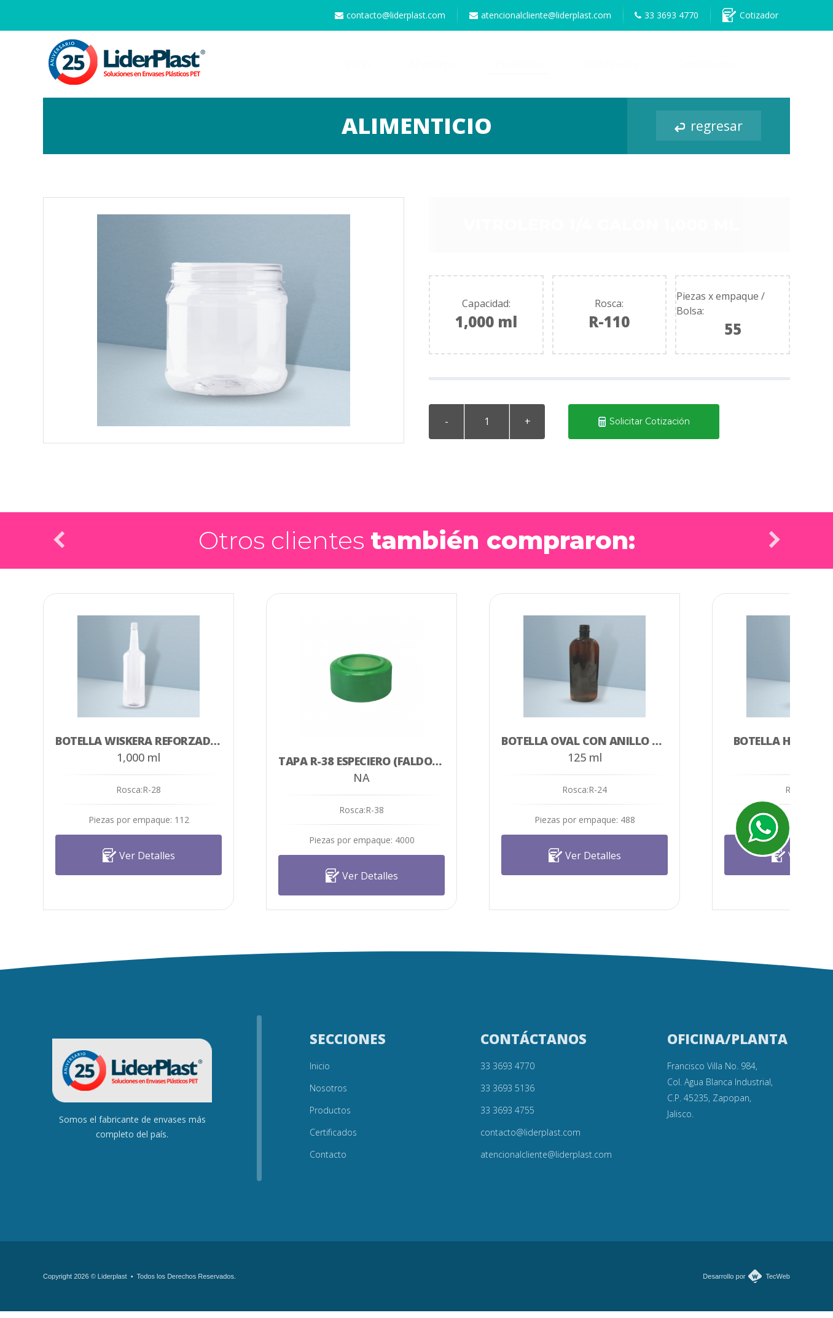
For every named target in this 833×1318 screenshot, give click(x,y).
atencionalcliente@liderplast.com (518, 19)
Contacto (328, 1161)
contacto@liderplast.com (359, 19)
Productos (518, 71)
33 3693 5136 (507, 1095)
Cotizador (746, 19)
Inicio (357, 71)
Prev (59, 546)
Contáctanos (707, 71)
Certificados (610, 71)
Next (774, 546)
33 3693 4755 (507, 1117)
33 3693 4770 (654, 19)
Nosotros (432, 71)
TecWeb (777, 1283)
